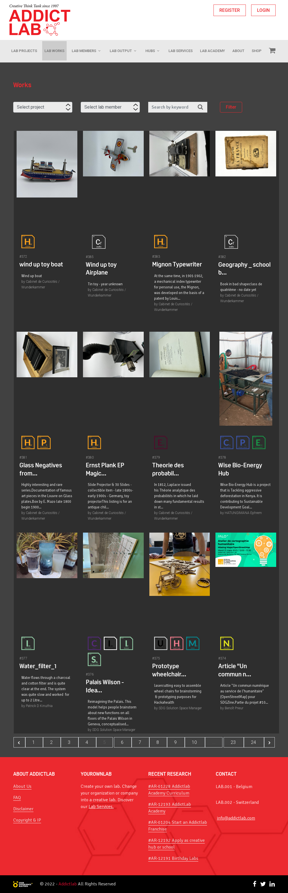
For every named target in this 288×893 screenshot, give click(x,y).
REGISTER (229, 10)
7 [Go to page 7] (140, 742)
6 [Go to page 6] (123, 742)
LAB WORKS (54, 51)
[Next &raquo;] (269, 742)
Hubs (150, 51)
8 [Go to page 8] (158, 742)
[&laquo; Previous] (19, 742)
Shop (257, 51)
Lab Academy (212, 51)
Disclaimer (23, 809)
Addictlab (67, 884)
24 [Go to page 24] (254, 742)
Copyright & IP (27, 820)
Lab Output (121, 51)
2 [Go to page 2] (52, 742)
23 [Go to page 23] (234, 742)
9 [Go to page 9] (176, 742)
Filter (231, 107)
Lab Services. (101, 806)
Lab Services (180, 51)
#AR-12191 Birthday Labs (173, 858)
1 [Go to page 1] (34, 742)
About (238, 51)
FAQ (17, 797)
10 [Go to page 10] (195, 742)
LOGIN (263, 10)
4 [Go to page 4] (87, 742)
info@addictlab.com (236, 818)
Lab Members (84, 51)
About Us (22, 786)
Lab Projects (24, 51)
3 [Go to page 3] (69, 742)
